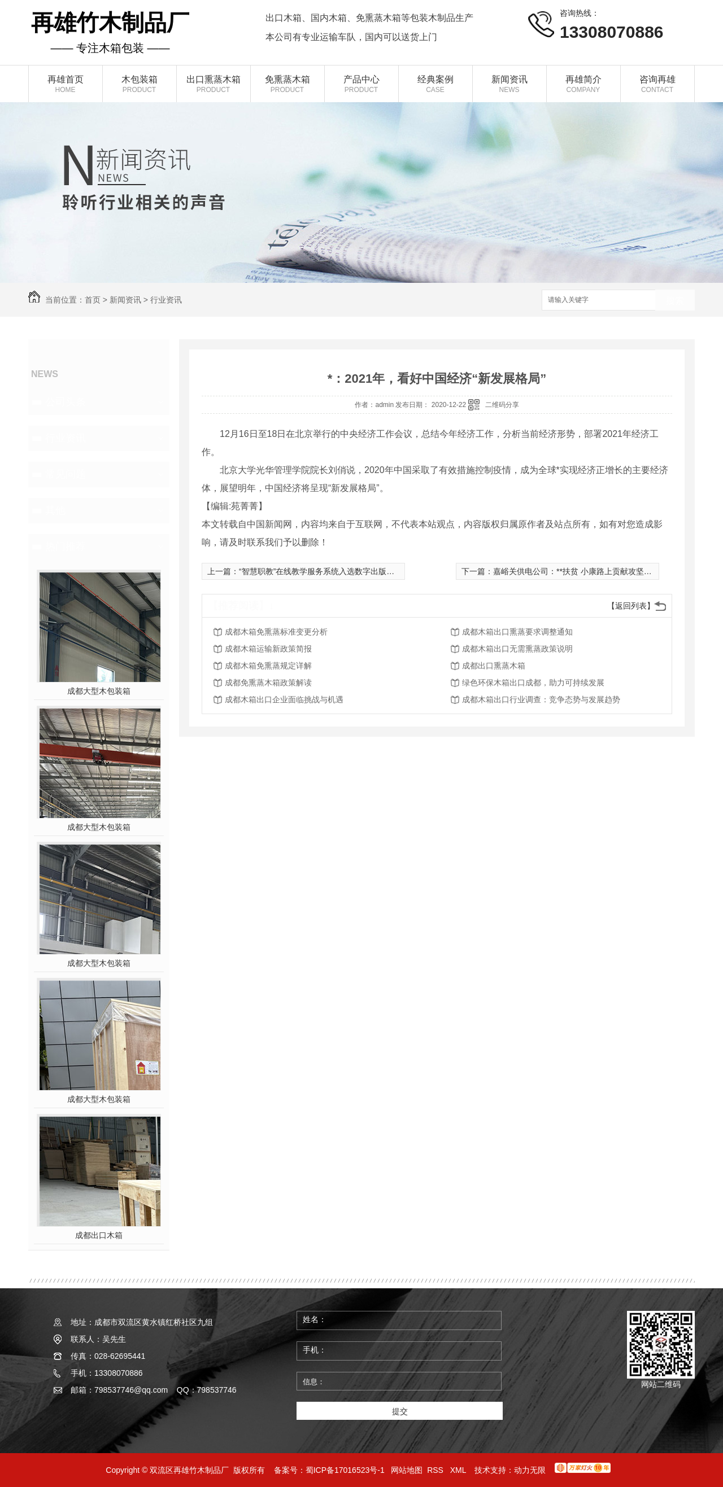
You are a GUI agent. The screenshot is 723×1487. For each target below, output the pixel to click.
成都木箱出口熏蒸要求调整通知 (517, 631)
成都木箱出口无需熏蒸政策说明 (517, 648)
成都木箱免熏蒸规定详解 (268, 665)
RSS (436, 1470)
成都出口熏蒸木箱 (493, 665)
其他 (55, 510)
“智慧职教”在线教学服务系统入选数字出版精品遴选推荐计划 (344, 571)
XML (459, 1470)
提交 (400, 1411)
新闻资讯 (125, 299)
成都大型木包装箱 (98, 691)
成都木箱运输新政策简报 (268, 648)
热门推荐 (65, 546)
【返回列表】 (631, 605)
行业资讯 (166, 299)
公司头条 (65, 402)
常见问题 (65, 474)
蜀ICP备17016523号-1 (345, 1470)
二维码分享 (502, 405)
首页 (93, 299)
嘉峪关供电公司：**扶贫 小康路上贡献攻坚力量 (576, 571)
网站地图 (407, 1470)
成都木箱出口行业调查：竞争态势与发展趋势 (541, 699)
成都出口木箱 (99, 1235)
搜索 (675, 300)
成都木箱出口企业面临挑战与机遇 (284, 699)
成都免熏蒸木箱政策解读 (268, 682)
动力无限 (530, 1470)
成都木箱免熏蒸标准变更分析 (276, 631)
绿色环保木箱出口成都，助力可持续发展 (533, 682)
